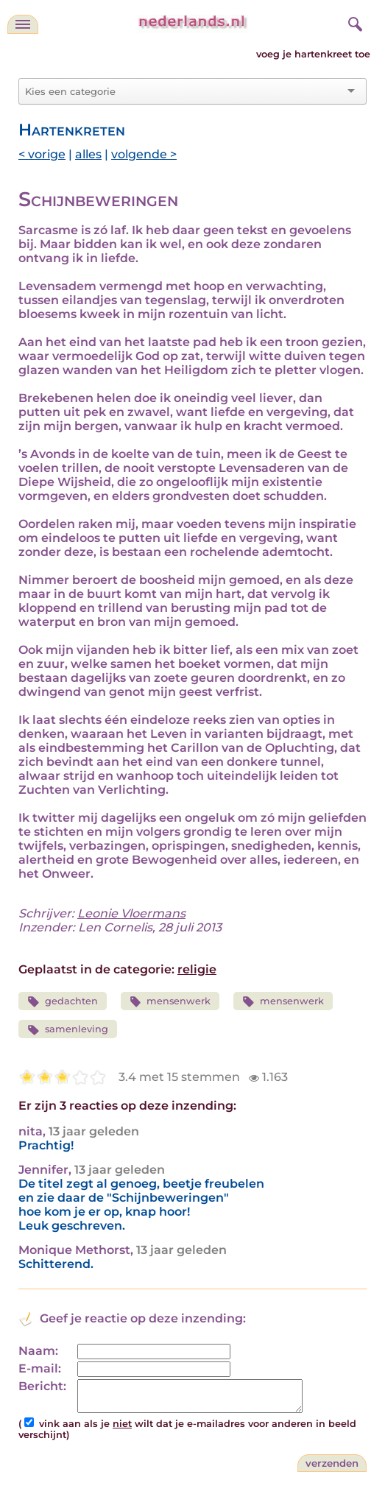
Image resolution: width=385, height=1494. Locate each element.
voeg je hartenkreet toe (313, 54)
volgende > (144, 154)
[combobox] (183, 91)
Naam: (38, 1351)
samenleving (67, 1029)
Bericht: (42, 1386)
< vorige (42, 154)
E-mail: (39, 1368)
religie (196, 969)
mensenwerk (170, 1002)
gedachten (62, 1002)
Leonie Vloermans (131, 913)
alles (88, 154)
